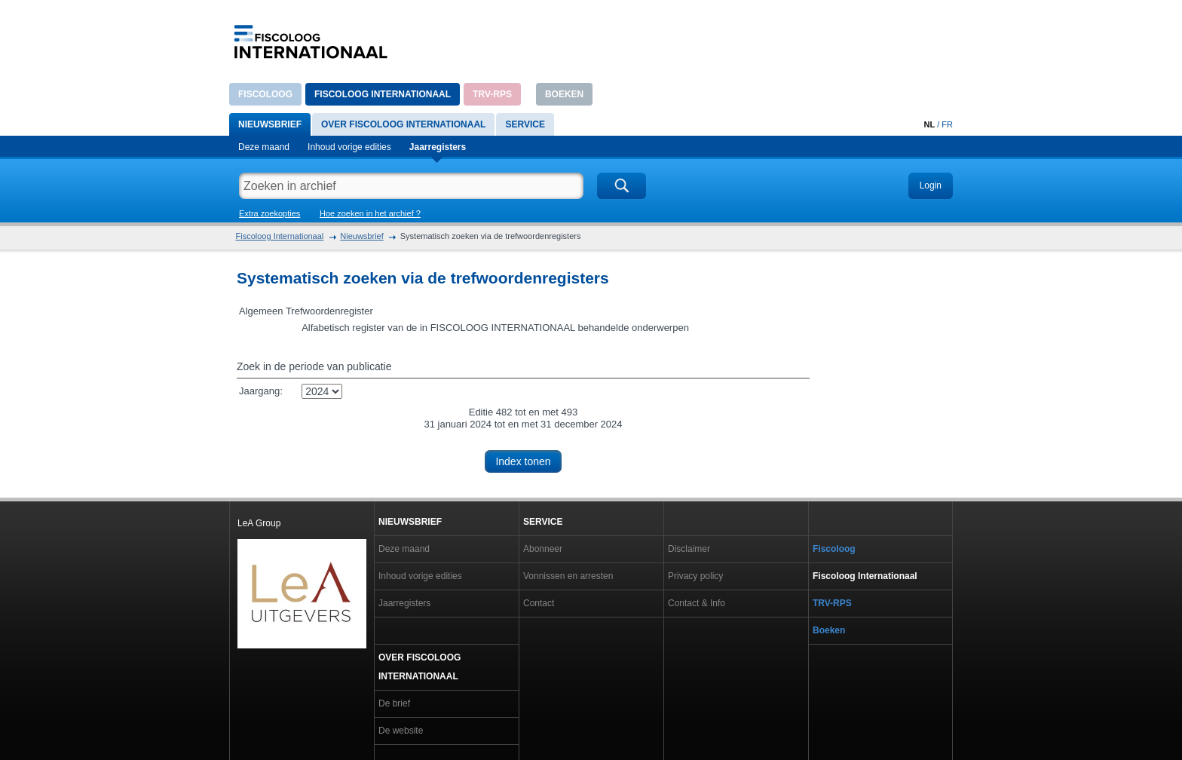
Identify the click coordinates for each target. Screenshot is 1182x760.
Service (524, 124)
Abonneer (542, 549)
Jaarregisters (437, 147)
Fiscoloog (265, 94)
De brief (394, 703)
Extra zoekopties (269, 213)
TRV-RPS (492, 94)
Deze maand (263, 147)
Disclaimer (689, 549)
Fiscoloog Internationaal (382, 94)
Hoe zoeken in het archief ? (370, 213)
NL (929, 124)
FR (947, 124)
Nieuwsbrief (270, 124)
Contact (538, 603)
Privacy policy (695, 576)
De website (400, 730)
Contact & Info (696, 603)
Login (931, 185)
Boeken (564, 94)
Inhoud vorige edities (349, 147)
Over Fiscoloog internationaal (403, 124)
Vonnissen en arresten (568, 576)
